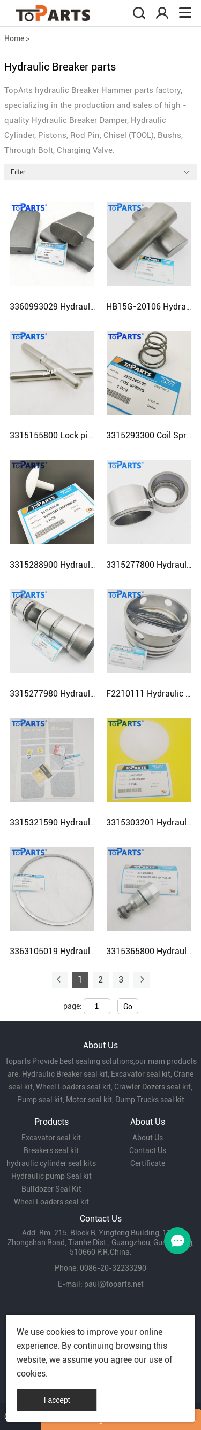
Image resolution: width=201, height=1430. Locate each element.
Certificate (147, 1163)
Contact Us (147, 1150)
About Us (147, 1137)
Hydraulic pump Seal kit (51, 1176)
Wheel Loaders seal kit (51, 1201)
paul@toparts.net (114, 1284)
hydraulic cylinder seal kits (51, 1163)
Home (14, 38)
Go (127, 1006)
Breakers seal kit (51, 1150)
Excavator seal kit (51, 1137)
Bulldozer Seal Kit (51, 1189)
